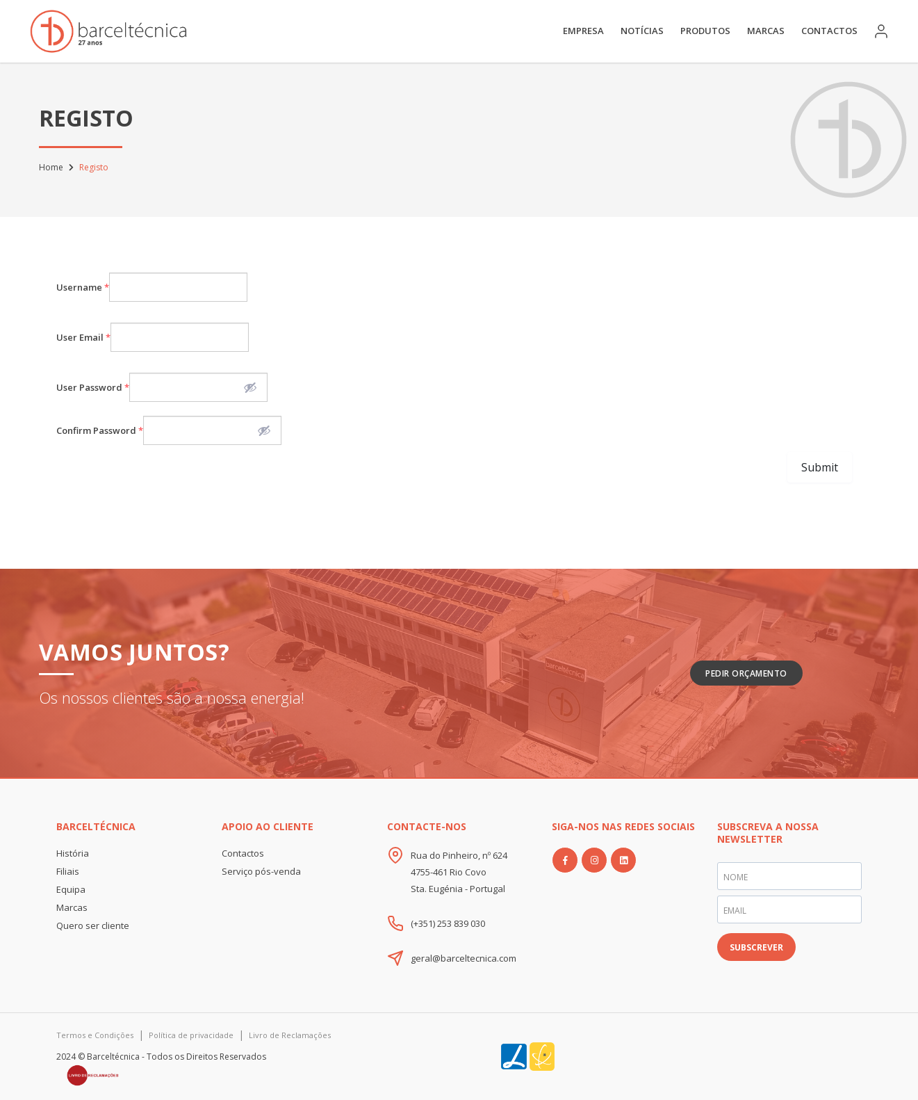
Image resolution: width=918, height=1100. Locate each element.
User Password (92, 387)
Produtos (705, 30)
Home (51, 167)
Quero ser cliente (92, 925)
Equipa (70, 889)
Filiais (67, 871)
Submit (819, 467)
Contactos (829, 30)
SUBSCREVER (756, 947)
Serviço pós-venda (261, 871)
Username (82, 287)
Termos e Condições (94, 1035)
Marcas (766, 30)
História (72, 853)
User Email (83, 337)
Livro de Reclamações (290, 1035)
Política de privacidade (191, 1035)
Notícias (642, 30)
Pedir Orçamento (746, 673)
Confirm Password (99, 430)
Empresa (583, 30)
